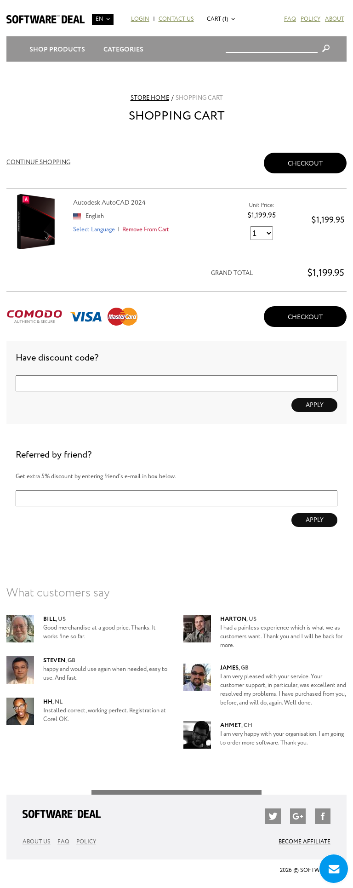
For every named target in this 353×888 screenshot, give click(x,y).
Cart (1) (217, 19)
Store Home (150, 98)
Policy (310, 19)
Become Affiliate (304, 842)
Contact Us (176, 19)
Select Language (94, 229)
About (334, 19)
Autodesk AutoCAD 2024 (109, 202)
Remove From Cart (145, 229)
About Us (37, 842)
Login (140, 19)
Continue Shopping (38, 162)
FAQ (290, 19)
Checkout (305, 163)
